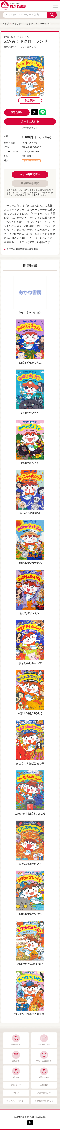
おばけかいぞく (30, 412)
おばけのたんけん (30, 613)
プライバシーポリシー (16, 1101)
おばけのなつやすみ (30, 563)
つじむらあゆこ (26, 46)
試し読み (30, 100)
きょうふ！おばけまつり (30, 763)
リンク (16, 1093)
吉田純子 (8, 46)
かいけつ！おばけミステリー (30, 1014)
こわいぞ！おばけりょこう (30, 813)
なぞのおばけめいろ (30, 863)
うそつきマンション (30, 312)
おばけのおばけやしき (30, 713)
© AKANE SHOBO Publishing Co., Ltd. (29, 1117)
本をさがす (17, 23)
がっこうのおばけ (30, 513)
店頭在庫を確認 (30, 183)
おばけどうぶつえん (30, 362)
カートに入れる (30, 121)
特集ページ (16, 1085)
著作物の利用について (44, 1101)
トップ (5, 23)
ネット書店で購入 (30, 174)
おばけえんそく (30, 463)
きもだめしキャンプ (30, 663)
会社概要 (44, 1085)
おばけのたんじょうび (30, 964)
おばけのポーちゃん (14, 37)
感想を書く (16, 112)
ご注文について (30, 128)
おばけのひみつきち (30, 913)
